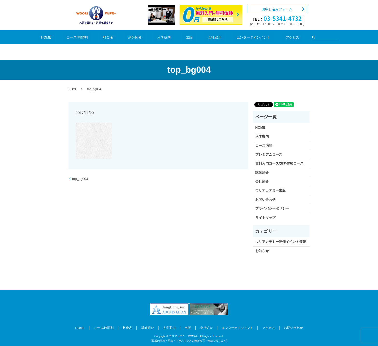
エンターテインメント (231, 37)
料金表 (123, 37)
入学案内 (164, 37)
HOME (76, 37)
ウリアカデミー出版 (270, 190)
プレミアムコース (268, 154)
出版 (182, 37)
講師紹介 (143, 37)
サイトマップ (265, 218)
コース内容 (263, 145)
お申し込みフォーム (277, 9)
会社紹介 (200, 37)
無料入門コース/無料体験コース (279, 163)
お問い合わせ (265, 199)
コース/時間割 (100, 37)
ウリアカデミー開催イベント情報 (280, 242)
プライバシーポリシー (272, 208)
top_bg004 (80, 179)
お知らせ (262, 251)
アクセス (262, 37)
